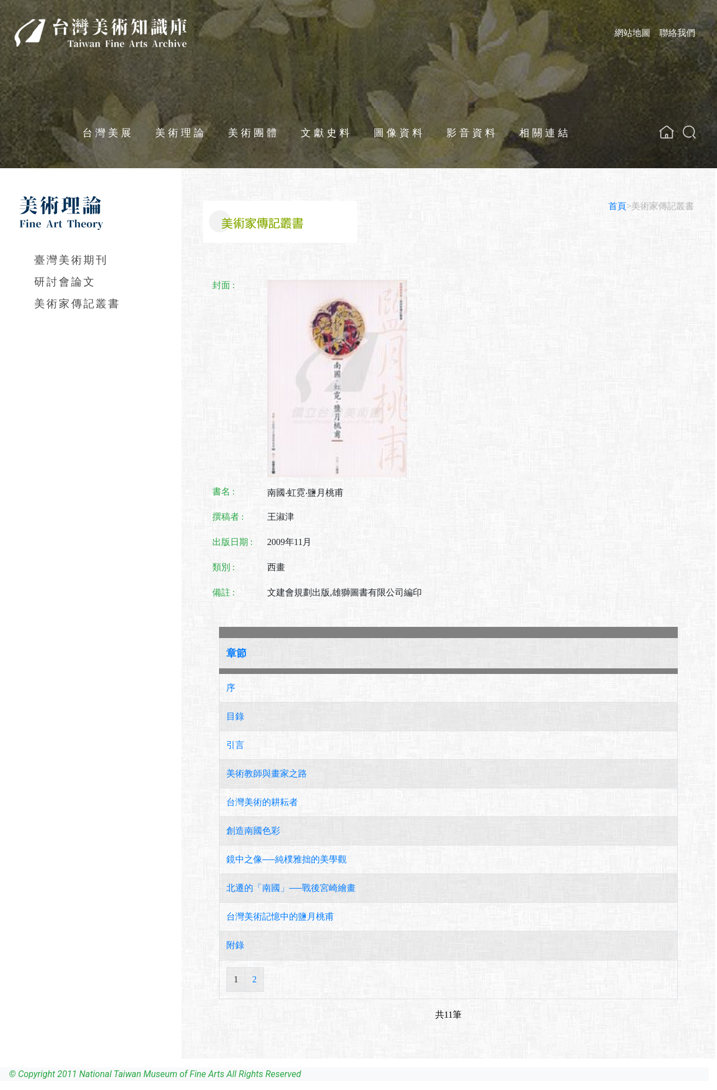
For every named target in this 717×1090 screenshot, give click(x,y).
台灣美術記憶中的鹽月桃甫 (280, 916)
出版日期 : (232, 542)
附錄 (235, 945)
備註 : (223, 592)
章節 (236, 653)
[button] (689, 132)
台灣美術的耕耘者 (262, 802)
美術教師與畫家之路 (266, 773)
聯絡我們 (677, 32)
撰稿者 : (228, 516)
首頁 (617, 206)
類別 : (223, 567)
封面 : (223, 285)
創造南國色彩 (253, 830)
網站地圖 (632, 32)
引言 (235, 745)
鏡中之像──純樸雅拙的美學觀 (286, 859)
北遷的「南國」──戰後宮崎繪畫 (291, 888)
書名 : (223, 491)
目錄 (235, 716)
